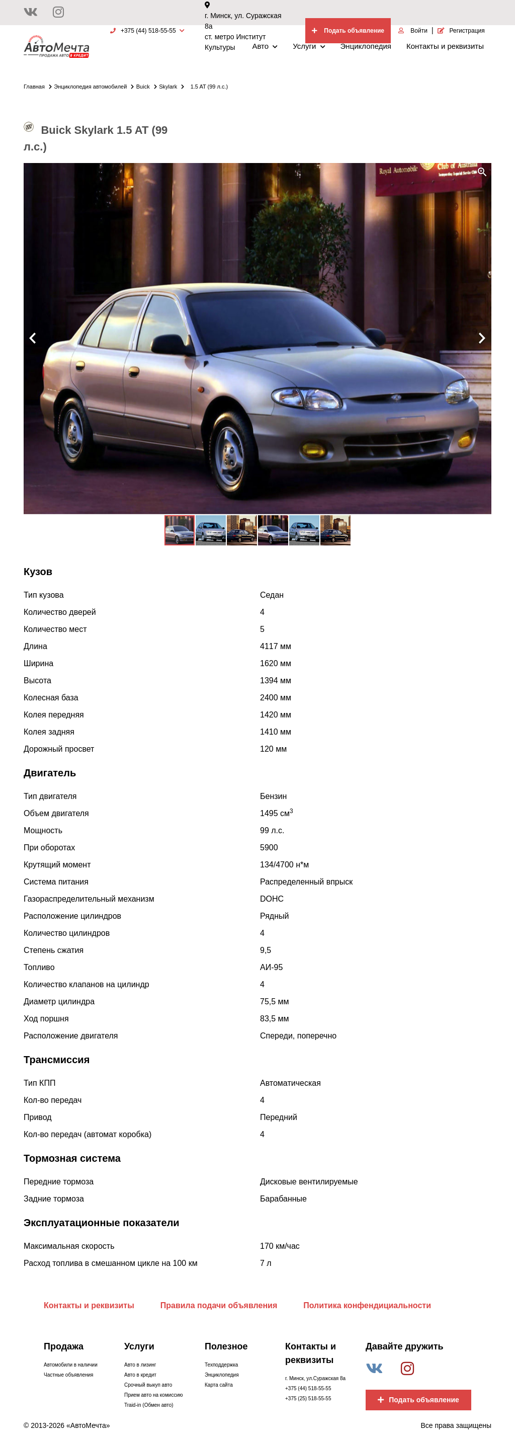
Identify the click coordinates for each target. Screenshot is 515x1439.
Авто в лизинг (140, 1365)
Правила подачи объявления (219, 1305)
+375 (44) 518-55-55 (308, 1388)
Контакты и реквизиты (445, 46)
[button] (482, 172)
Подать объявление (418, 1400)
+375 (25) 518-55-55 (308, 1398)
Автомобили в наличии (71, 1365)
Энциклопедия (365, 46)
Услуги (309, 46)
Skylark (171, 87)
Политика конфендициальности (367, 1305)
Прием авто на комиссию (153, 1395)
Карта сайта (219, 1385)
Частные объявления (68, 1375)
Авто (265, 46)
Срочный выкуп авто (148, 1385)
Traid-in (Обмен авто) (149, 1405)
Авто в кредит (140, 1375)
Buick (146, 87)
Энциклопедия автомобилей (94, 87)
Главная (38, 87)
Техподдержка (221, 1365)
